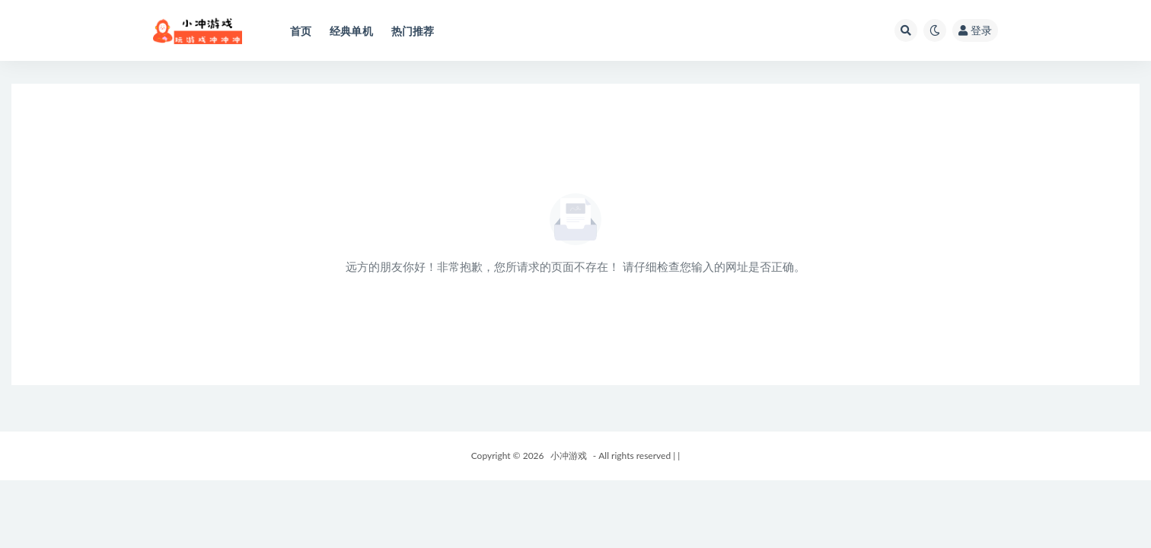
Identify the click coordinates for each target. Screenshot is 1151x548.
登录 (975, 30)
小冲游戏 (568, 455)
